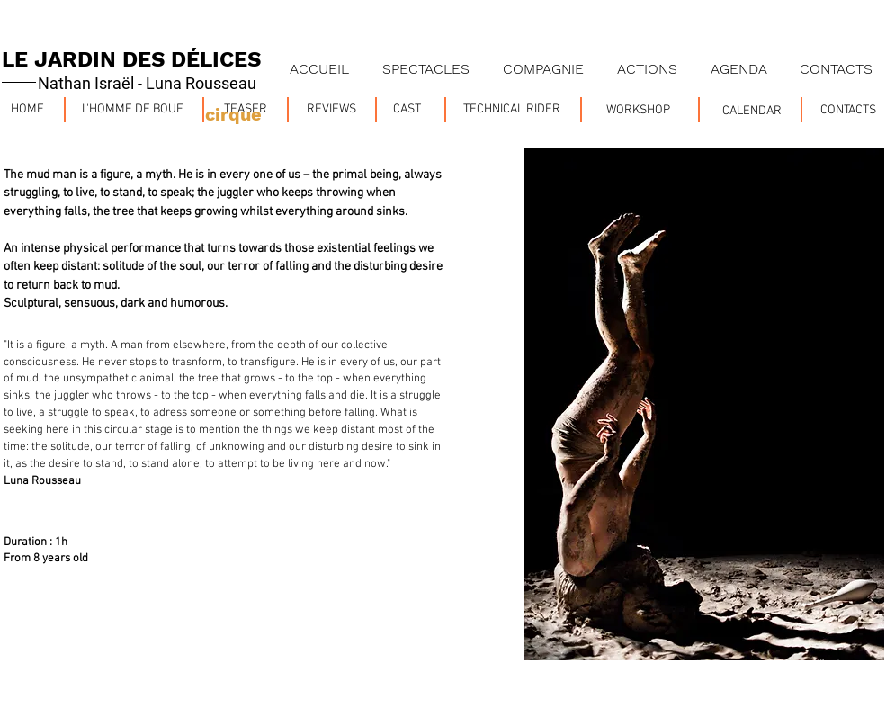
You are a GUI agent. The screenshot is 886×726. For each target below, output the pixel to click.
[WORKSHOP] (638, 110)
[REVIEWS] (332, 109)
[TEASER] (246, 109)
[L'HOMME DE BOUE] (132, 109)
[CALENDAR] (752, 111)
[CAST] (407, 109)
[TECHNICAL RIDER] (512, 109)
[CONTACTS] (848, 110)
